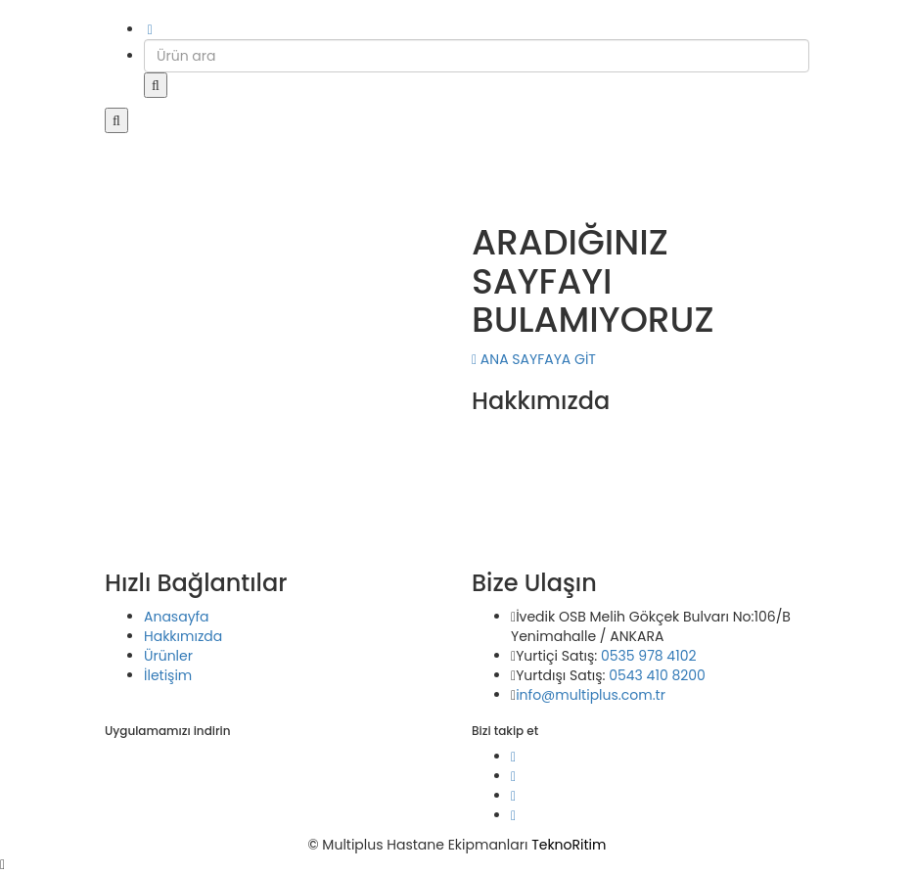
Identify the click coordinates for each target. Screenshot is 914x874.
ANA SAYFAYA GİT (534, 359)
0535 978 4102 (649, 656)
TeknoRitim (568, 844)
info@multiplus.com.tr (590, 695)
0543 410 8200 (657, 675)
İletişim (168, 675)
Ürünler (168, 656)
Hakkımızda (183, 636)
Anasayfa (176, 616)
